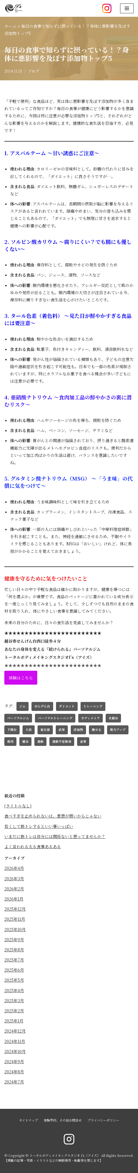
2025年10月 (15, 929)
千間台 (12, 729)
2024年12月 (15, 1031)
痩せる (96, 729)
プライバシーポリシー (103, 1120)
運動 (40, 741)
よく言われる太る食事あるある (32, 846)
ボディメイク (90, 718)
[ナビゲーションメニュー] (127, 8)
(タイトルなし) (17, 806)
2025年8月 (14, 950)
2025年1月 (13, 1021)
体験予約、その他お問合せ (63, 1120)
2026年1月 (13, 899)
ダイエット (67, 706)
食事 (83, 741)
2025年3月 (14, 1000)
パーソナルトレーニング (55, 718)
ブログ (33, 71)
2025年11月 (14, 919)
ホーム (10, 26)
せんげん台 (42, 706)
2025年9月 (14, 939)
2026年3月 (14, 878)
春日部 (45, 729)
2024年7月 (14, 1082)
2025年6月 (14, 970)
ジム (22, 706)
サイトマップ (28, 1120)
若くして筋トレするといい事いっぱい (38, 826)
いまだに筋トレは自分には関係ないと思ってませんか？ (54, 836)
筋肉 (10, 741)
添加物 (78, 729)
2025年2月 (14, 1010)
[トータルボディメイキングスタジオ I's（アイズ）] (13, 8)
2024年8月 (14, 1071)
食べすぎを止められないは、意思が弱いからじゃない (52, 816)
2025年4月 (14, 990)
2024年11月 (14, 1041)
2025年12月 (15, 909)
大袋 (28, 729)
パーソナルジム (18, 718)
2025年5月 (14, 980)
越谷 (25, 741)
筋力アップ (118, 729)
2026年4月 (14, 868)
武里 (62, 729)
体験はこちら (21, 678)
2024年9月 (14, 1061)
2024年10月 (15, 1051)
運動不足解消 (61, 741)
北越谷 (113, 718)
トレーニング (92, 706)
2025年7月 (14, 960)
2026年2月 (14, 889)
